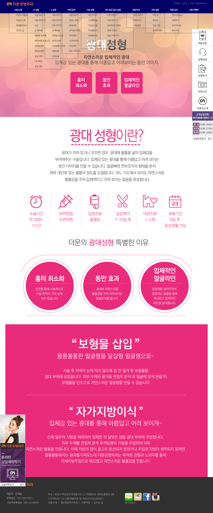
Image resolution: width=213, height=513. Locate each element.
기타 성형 (155, 10)
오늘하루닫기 (199, 138)
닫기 (210, 138)
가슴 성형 (90, 10)
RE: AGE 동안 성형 (113, 10)
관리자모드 (130, 502)
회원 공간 (174, 10)
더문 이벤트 (194, 10)
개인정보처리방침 (69, 502)
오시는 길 (98, 502)
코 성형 (53, 10)
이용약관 (85, 502)
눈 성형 (36, 10)
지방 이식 (136, 10)
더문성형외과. (72, 498)
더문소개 (18, 10)
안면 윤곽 (71, 10)
